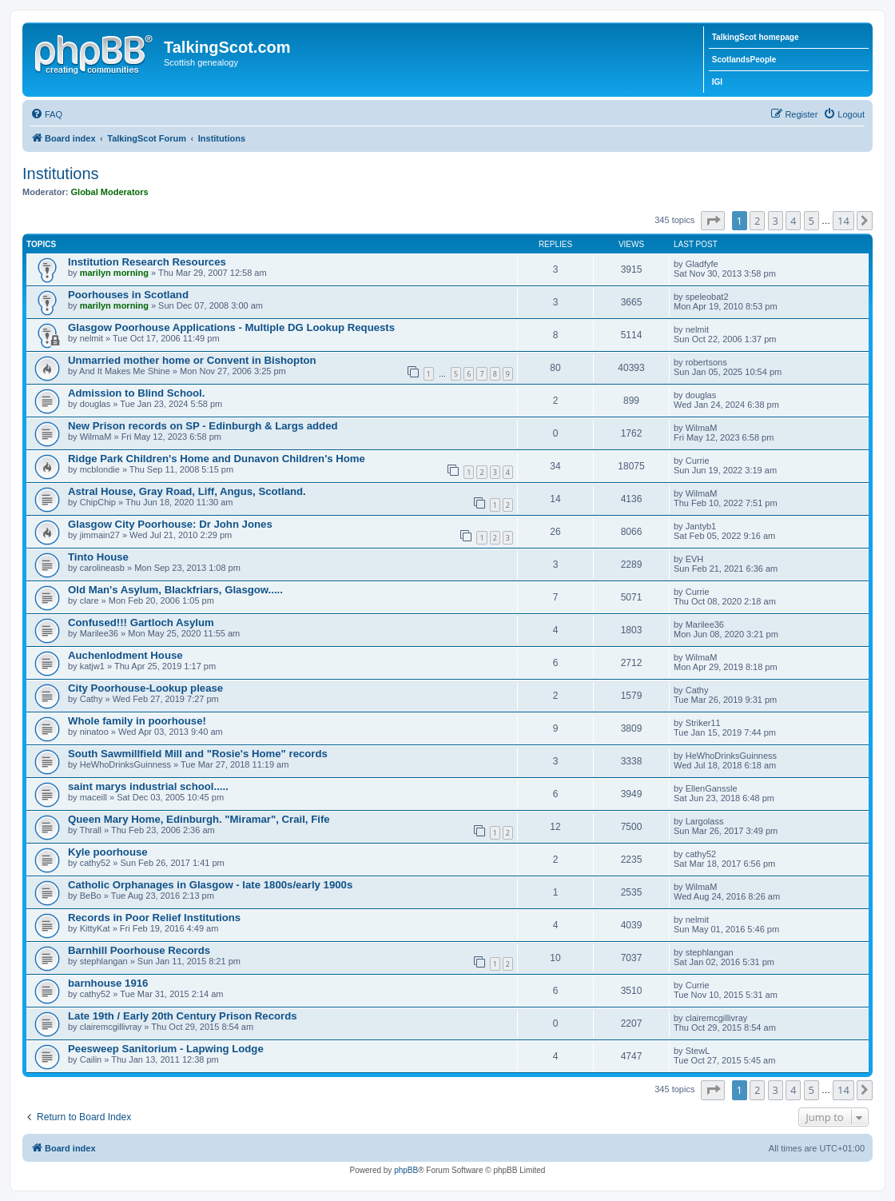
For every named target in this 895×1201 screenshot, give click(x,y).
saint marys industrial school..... (148, 786)
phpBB (406, 1170)
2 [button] (757, 220)
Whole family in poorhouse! (137, 721)
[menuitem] (46, 114)
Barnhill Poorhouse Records (139, 950)
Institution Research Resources (147, 262)
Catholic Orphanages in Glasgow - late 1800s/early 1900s (210, 885)
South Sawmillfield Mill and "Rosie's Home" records (198, 754)
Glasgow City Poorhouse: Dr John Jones (170, 524)
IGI (717, 82)
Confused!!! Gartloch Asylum (141, 622)
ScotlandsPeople (744, 59)
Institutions (60, 173)
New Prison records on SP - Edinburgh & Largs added (203, 426)
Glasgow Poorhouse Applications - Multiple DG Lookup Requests (231, 327)
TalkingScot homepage (755, 37)
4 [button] (793, 220)
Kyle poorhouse (108, 852)
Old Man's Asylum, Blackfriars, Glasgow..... (175, 590)
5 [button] (811, 220)
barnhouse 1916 (108, 983)
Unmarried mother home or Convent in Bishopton (192, 360)
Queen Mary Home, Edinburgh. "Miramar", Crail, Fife (199, 819)
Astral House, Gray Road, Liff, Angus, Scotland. (187, 491)
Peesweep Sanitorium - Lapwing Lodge (166, 1049)
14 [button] (843, 220)
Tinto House (98, 557)
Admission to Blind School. (136, 393)
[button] (713, 220)
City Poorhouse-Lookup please (145, 688)
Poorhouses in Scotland (128, 295)
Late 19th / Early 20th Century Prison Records (182, 1016)
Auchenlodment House (125, 655)
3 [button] (775, 220)
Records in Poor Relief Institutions (154, 918)
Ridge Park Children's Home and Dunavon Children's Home (216, 459)
